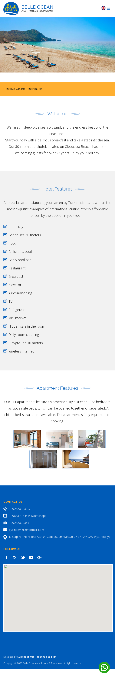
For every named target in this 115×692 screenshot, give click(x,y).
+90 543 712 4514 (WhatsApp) (27, 538)
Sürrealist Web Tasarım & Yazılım (36, 679)
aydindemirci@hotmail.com (26, 552)
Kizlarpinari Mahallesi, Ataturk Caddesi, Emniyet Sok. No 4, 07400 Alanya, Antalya (59, 559)
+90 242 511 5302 (20, 531)
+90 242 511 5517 (20, 545)
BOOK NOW (57, 110)
